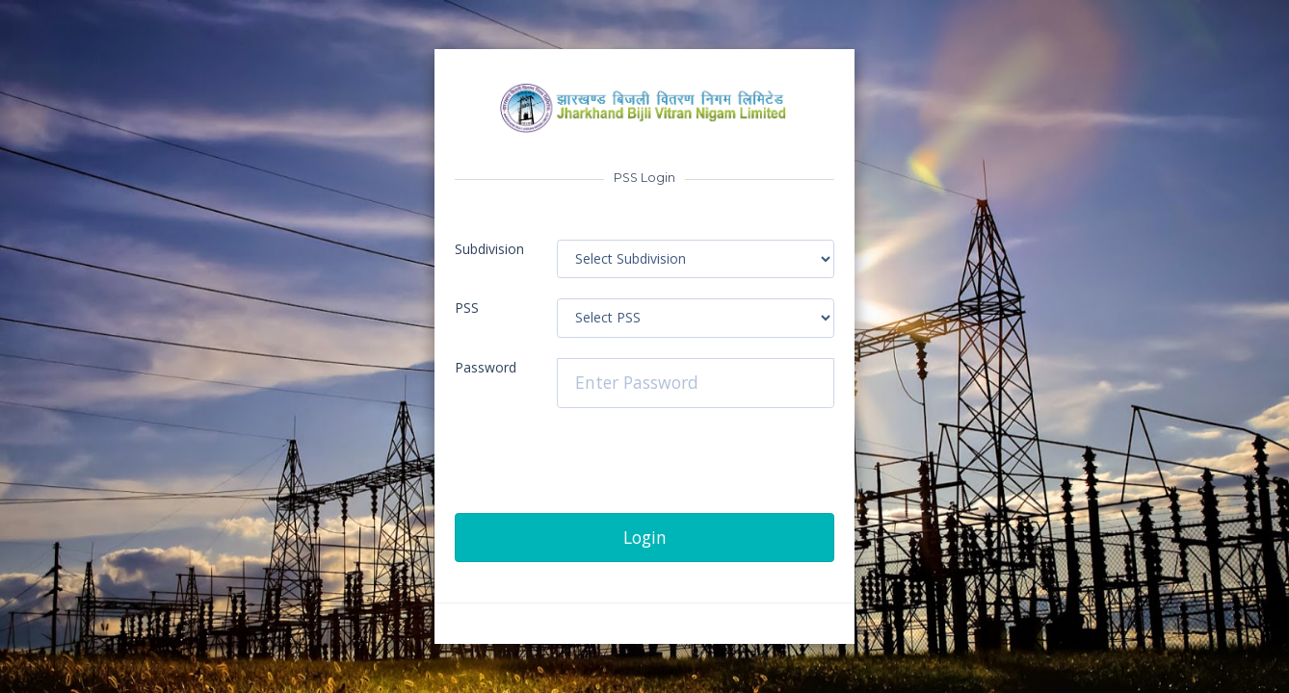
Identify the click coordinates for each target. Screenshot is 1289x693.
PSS (467, 307)
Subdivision (489, 249)
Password (485, 367)
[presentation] (601, 475)
